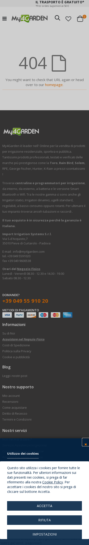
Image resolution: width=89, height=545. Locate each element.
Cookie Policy (52, 482)
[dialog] (44, 272)
